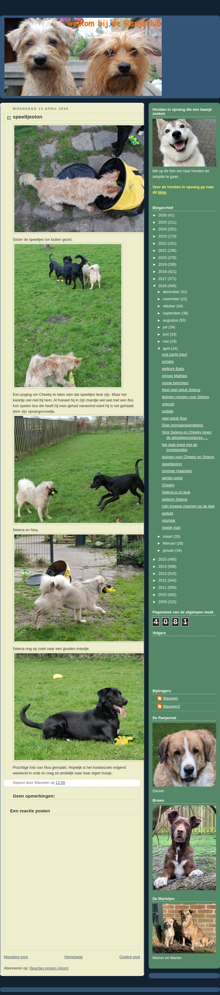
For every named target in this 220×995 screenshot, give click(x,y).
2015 (163, 559)
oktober (170, 306)
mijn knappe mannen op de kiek (188, 506)
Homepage (74, 957)
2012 (163, 580)
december (172, 292)
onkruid (168, 404)
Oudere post (130, 957)
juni (166, 334)
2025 (163, 222)
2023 (163, 236)
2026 (163, 215)
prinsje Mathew (174, 376)
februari (170, 543)
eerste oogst (172, 478)
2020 (163, 258)
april (167, 349)
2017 (163, 279)
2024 (163, 229)
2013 (163, 574)
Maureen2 (171, 706)
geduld (167, 513)
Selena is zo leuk (176, 492)
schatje (168, 362)
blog (162, 192)
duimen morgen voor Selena (185, 397)
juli (166, 327)
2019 (163, 264)
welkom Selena (175, 499)
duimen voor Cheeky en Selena (188, 457)
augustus (171, 320)
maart (168, 536)
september (172, 313)
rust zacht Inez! (175, 354)
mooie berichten (175, 383)
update (168, 411)
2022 (163, 243)
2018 (163, 272)
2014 (163, 566)
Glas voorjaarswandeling (182, 425)
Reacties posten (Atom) (49, 968)
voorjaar (169, 520)
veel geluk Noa (174, 418)
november (172, 299)
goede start (171, 528)
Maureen (170, 698)
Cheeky (168, 485)
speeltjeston (172, 464)
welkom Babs (173, 369)
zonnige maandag (177, 471)
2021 (163, 251)
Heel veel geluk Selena (181, 390)
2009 (163, 602)
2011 (163, 588)
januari (169, 550)
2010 (163, 595)
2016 (163, 286)
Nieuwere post (16, 957)
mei (166, 341)
